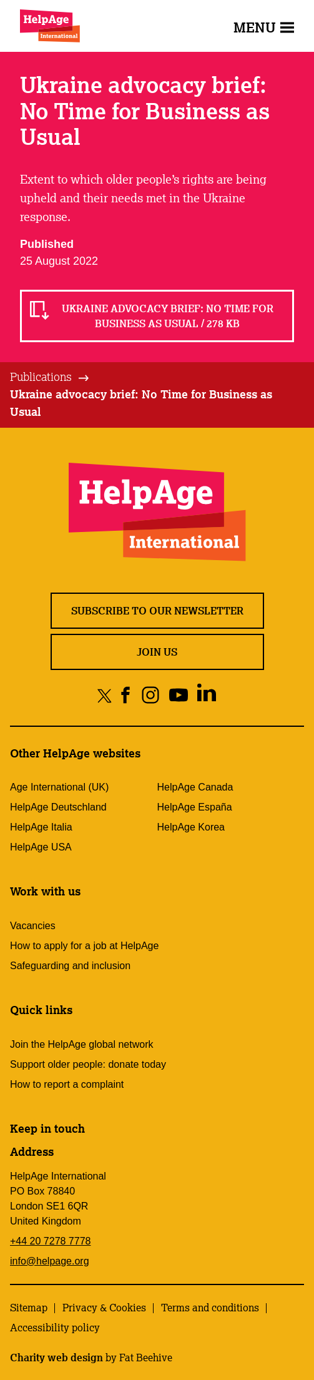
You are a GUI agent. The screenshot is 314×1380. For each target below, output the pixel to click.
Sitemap (28, 1307)
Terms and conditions (210, 1307)
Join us (157, 652)
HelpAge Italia (41, 827)
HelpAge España (194, 807)
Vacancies (33, 925)
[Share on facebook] (125, 695)
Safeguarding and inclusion (70, 965)
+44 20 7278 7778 (50, 1241)
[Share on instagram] (150, 695)
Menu (263, 27)
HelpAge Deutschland (58, 807)
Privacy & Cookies (104, 1307)
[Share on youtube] (178, 695)
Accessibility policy (55, 1327)
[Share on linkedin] (206, 695)
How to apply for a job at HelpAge (84, 945)
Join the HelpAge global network (81, 1044)
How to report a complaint (67, 1084)
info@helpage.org (49, 1261)
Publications (41, 376)
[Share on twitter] (105, 695)
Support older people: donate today (88, 1064)
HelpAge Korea (191, 827)
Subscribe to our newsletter (157, 611)
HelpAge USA (41, 847)
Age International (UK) (59, 787)
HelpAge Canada (195, 787)
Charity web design (56, 1357)
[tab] (50, 377)
